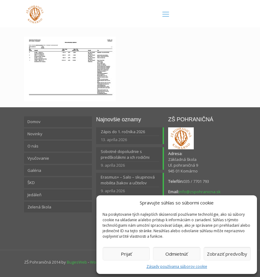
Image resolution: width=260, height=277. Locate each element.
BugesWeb (77, 262)
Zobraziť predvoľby (227, 254)
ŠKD (31, 182)
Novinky (34, 134)
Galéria (34, 170)
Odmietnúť (176, 254)
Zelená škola (39, 207)
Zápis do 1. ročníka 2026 (123, 131)
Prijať (126, 254)
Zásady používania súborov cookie (176, 266)
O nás (32, 146)
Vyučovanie (38, 158)
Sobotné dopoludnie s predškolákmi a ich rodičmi (125, 154)
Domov (34, 121)
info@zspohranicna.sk (200, 191)
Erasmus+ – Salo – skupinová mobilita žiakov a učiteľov (128, 180)
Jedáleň (34, 194)
